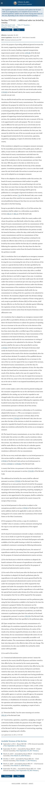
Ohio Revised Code (8, 25)
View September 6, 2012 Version (14, 746)
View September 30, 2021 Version (27, 770)
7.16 (19, 195)
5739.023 (4, 92)
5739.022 (4, 348)
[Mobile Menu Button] (2, 3)
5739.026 (18, 464)
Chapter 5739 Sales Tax (9, 27)
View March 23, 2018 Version (20, 756)
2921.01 (4, 715)
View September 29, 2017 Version (27, 751)
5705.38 (27, 616)
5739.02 (4, 461)
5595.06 (27, 53)
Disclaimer (16, 783)
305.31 (9, 214)
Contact (24, 783)
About (31, 783)
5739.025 (17, 481)
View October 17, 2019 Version (26, 761)
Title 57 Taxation (23, 25)
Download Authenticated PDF (13, 40)
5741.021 (31, 471)
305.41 (16, 214)
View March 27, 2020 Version (20, 765)
